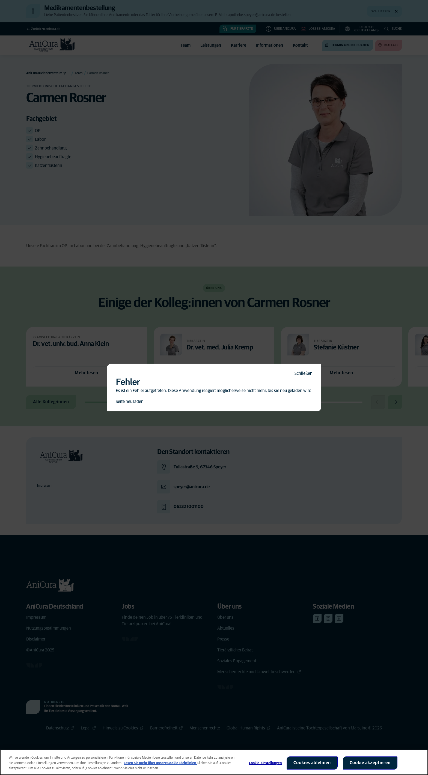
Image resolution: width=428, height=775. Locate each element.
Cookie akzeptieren (370, 763)
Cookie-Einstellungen (265, 763)
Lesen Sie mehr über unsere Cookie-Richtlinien (160, 763)
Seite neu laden (130, 401)
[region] (214, 762)
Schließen (304, 373)
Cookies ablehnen (312, 763)
